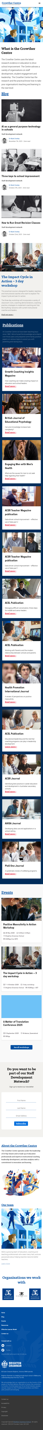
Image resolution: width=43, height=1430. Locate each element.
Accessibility (5, 1403)
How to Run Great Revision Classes (21, 222)
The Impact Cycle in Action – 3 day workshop (20, 974)
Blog (5, 93)
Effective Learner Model (9, 1329)
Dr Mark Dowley (14, 138)
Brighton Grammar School (22, 1422)
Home (3, 1313)
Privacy (3, 1407)
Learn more (10, 746)
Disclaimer (4, 1415)
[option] (8, 1294)
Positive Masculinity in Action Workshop (19, 926)
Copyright (4, 1411)
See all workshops (21, 1047)
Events (7, 892)
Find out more (6, 315)
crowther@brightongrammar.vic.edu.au (14, 1354)
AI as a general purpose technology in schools (21, 128)
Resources (4, 1325)
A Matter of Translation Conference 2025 (16, 1023)
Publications (13, 325)
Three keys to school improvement (21, 176)
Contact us (4, 1333)
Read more (10, 386)
